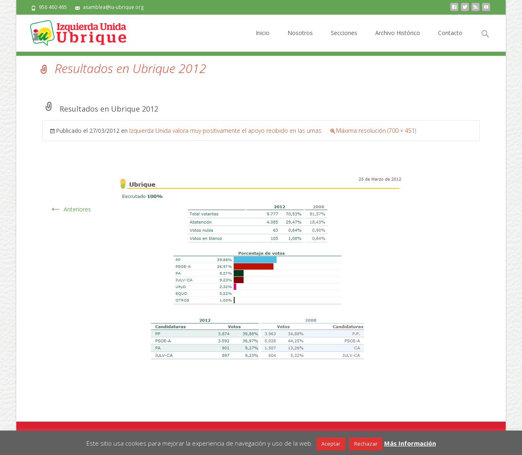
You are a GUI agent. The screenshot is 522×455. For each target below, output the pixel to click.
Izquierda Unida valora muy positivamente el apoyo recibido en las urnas (225, 130)
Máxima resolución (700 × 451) (376, 130)
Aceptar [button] (331, 443)
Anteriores (70, 209)
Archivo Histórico (397, 40)
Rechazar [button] (366, 443)
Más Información (410, 443)
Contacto (450, 40)
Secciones (344, 40)
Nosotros (300, 40)
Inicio (263, 40)
